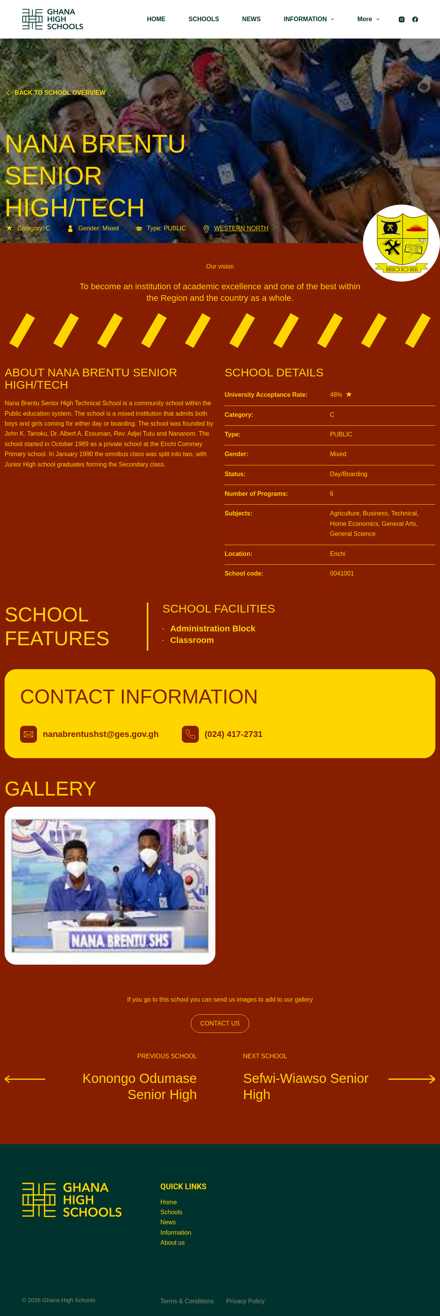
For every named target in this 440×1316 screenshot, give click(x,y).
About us (172, 1242)
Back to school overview (55, 92)
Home (168, 1202)
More (369, 19)
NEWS (251, 19)
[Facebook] (415, 19)
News (168, 1222)
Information (175, 1232)
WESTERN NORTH (235, 228)
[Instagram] (402, 19)
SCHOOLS (203, 19)
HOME (156, 19)
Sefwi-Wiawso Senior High (339, 1086)
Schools (171, 1212)
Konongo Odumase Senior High (101, 1086)
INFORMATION (311, 19)
